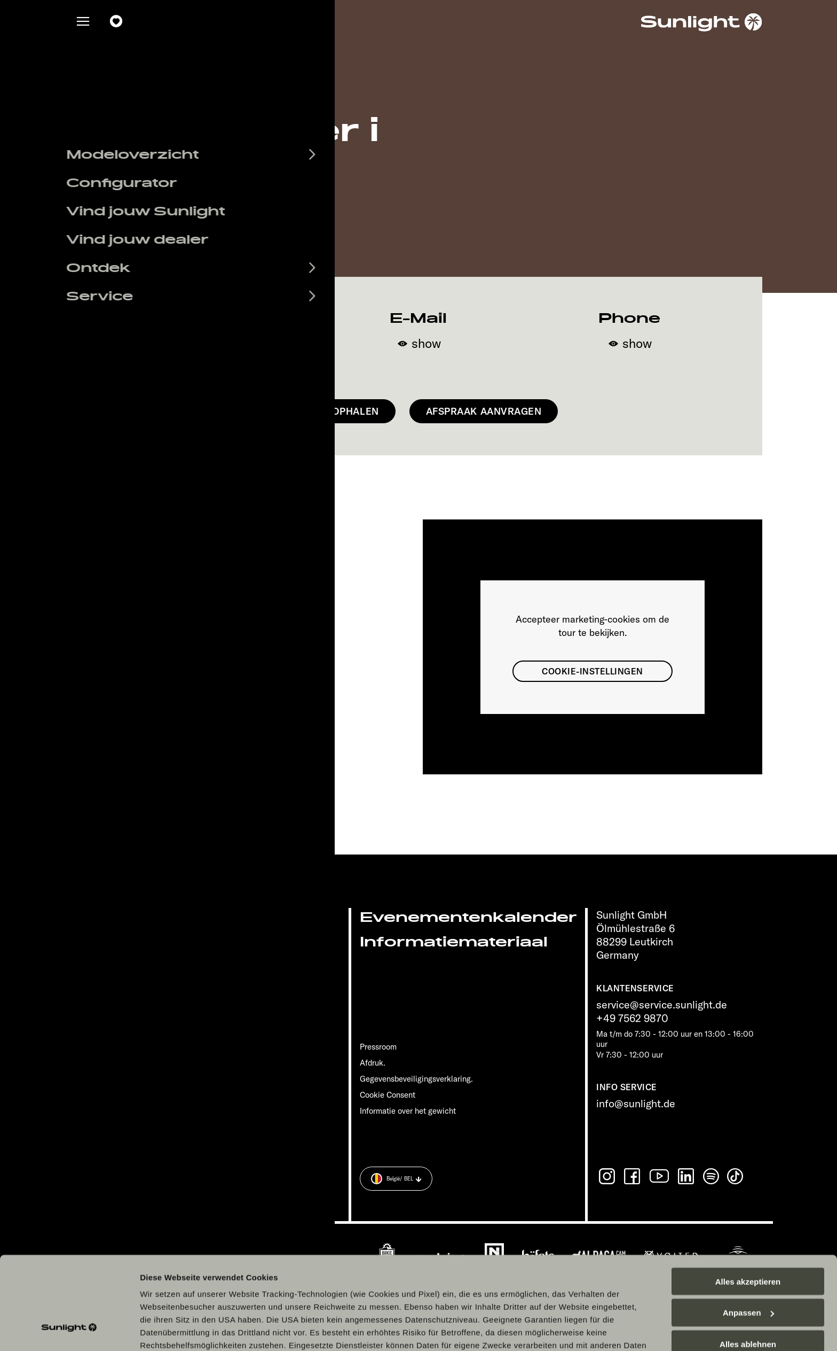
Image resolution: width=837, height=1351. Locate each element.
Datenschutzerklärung (402, 1275)
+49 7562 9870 (632, 1017)
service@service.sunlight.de (661, 1004)
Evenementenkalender (468, 917)
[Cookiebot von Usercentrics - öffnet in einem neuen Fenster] (69, 1330)
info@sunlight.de (635, 1103)
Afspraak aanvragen (484, 411)
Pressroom (378, 1047)
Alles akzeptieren (748, 1199)
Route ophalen (337, 411)
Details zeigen (167, 1329)
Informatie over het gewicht (408, 1111)
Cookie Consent (387, 1095)
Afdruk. (372, 1063)
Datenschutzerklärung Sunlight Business (537, 1275)
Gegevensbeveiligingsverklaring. (416, 1079)
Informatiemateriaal (454, 942)
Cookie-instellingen (592, 671)
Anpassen (748, 1231)
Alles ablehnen (748, 1262)
